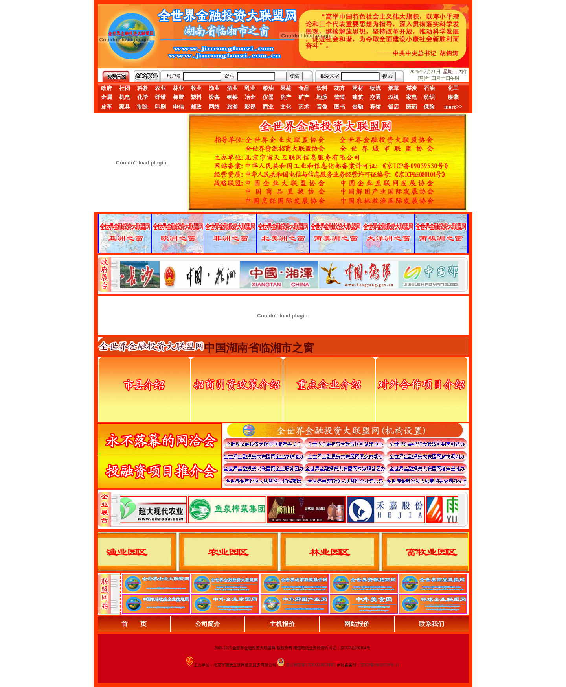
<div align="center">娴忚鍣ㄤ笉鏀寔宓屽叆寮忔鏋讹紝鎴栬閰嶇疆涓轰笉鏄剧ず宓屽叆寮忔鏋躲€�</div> (289, 274)
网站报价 (356, 624)
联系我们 (431, 624)
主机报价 (282, 624)
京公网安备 (295, 665)
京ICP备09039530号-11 (379, 665)
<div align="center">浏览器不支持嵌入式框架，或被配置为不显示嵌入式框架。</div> (289, 509)
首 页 (134, 624)
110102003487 (320, 664)
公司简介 (207, 624)
